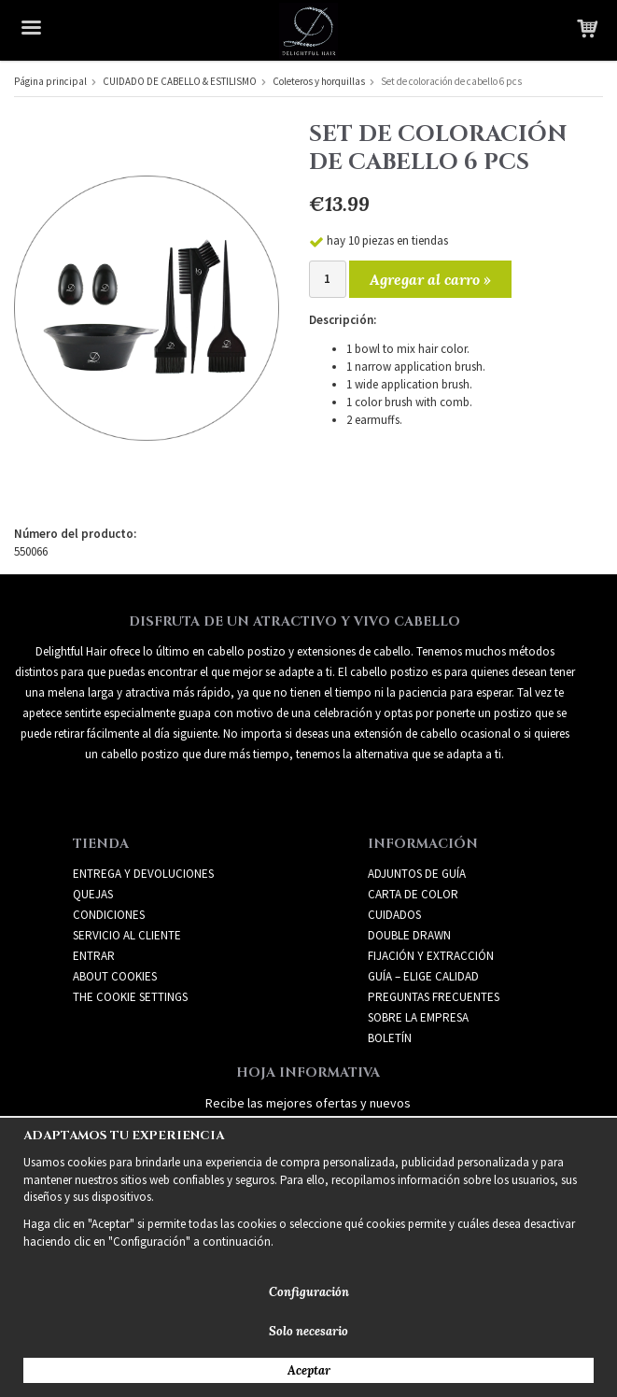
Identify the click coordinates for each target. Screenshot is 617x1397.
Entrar (94, 956)
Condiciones (109, 915)
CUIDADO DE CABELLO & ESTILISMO (180, 81)
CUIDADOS (394, 915)
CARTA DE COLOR (413, 894)
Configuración (309, 1292)
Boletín (390, 1038)
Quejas (93, 894)
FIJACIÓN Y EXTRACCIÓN (431, 956)
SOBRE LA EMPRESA (418, 1017)
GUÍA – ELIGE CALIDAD (423, 976)
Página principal (50, 81)
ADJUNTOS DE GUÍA (417, 874)
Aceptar (308, 1370)
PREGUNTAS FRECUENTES (433, 997)
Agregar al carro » (430, 279)
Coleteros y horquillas (319, 81)
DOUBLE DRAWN (409, 935)
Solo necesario (308, 1331)
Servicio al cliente (127, 935)
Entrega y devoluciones (143, 874)
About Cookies (115, 976)
